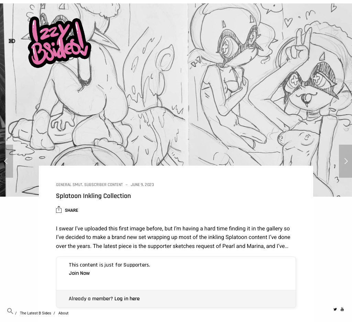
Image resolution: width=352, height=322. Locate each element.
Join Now (79, 273)
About (63, 313)
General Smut (69, 184)
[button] (10, 313)
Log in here (127, 298)
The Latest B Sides (35, 313)
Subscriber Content (103, 184)
